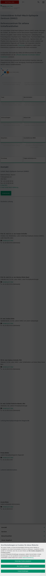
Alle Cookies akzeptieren (23, 566)
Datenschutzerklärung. (28, 557)
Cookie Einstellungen (23, 571)
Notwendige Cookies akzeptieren (23, 561)
